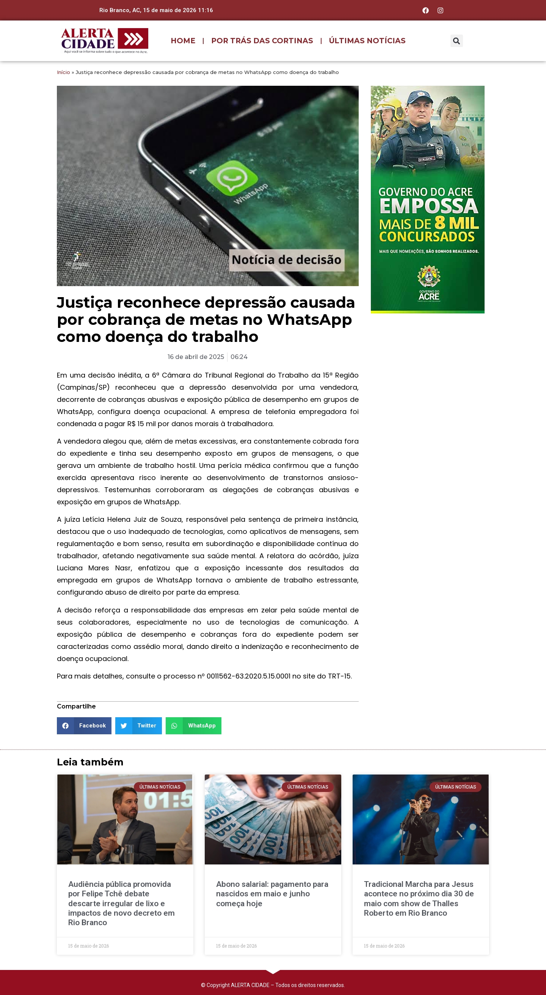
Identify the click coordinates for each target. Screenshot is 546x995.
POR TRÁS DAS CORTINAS (262, 40)
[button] (456, 41)
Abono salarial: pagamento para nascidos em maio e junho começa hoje (272, 894)
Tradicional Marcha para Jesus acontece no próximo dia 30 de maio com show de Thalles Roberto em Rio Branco (419, 899)
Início (63, 72)
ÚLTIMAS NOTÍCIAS (367, 40)
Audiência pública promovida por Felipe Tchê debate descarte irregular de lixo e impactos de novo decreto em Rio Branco (121, 903)
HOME (183, 40)
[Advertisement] (427, 368)
